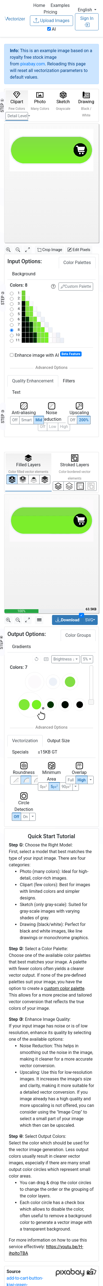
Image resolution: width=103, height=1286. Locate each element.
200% (83, 420)
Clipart (17, 101)
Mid (38, 420)
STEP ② (3, 298)
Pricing (50, 12)
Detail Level (17, 116)
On (25, 816)
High (64, 426)
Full (71, 780)
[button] (87, 9)
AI (51, 29)
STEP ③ (3, 416)
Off (16, 816)
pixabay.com (32, 63)
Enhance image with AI (46, 355)
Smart (26, 420)
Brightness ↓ (64, 659)
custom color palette (64, 988)
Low (52, 426)
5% (85, 659)
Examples (60, 5)
